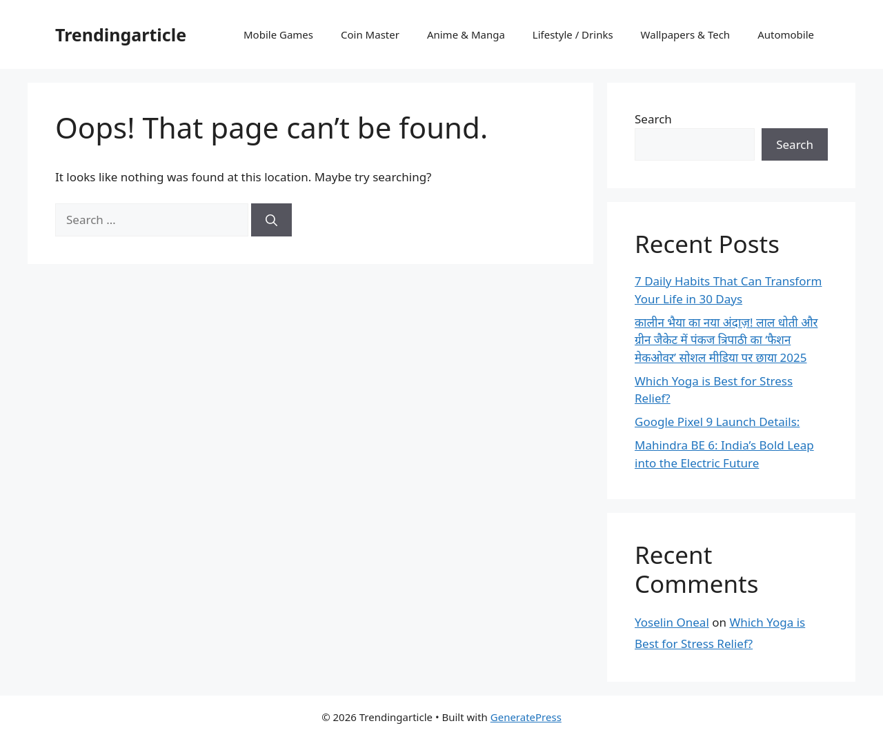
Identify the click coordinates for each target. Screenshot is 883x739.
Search (653, 119)
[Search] (271, 219)
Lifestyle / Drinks (573, 34)
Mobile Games (278, 34)
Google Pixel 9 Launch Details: (717, 421)
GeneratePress (526, 717)
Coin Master (370, 34)
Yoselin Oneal (672, 622)
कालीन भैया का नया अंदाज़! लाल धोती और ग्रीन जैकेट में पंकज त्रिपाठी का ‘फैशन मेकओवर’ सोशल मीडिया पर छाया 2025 (726, 339)
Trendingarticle (120, 34)
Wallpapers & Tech (686, 34)
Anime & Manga (466, 34)
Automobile (785, 34)
